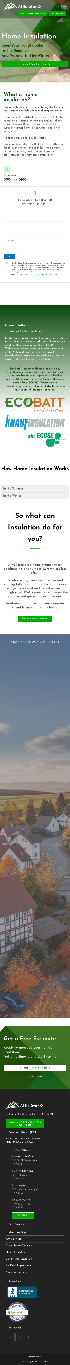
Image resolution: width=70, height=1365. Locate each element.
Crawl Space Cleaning (19, 1245)
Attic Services (14, 1238)
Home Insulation (15, 1252)
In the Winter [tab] (12, 495)
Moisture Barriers (16, 1272)
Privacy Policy (35, 1356)
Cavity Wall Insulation (19, 1259)
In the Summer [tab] (13, 488)
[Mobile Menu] (62, 7)
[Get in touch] (7, 169)
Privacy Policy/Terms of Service (40, 274)
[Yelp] (19, 1337)
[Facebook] (10, 1337)
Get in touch (10, 176)
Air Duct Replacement (19, 1265)
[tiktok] (29, 1337)
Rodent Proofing (16, 1232)
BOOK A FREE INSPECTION (32, 14)
